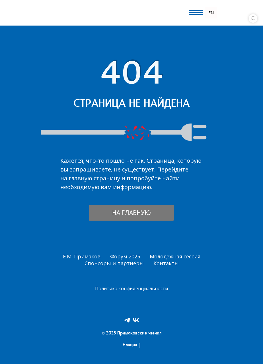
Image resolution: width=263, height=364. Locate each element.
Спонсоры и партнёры (114, 263)
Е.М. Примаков (81, 256)
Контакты (166, 263)
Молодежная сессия (175, 256)
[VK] (135, 320)
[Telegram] (127, 320)
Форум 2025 (125, 256)
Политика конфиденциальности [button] (131, 288)
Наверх (132, 345)
